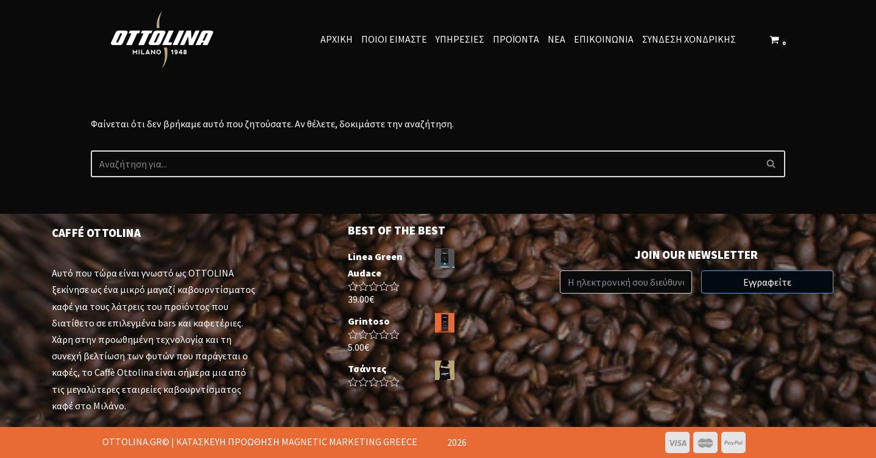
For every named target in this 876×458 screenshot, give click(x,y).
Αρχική (336, 39)
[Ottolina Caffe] (165, 39)
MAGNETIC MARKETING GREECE (349, 441)
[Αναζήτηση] (424, 163)
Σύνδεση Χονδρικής (689, 39)
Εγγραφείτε (767, 282)
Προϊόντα (516, 39)
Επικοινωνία (604, 39)
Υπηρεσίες (460, 39)
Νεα (556, 39)
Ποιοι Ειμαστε (394, 39)
